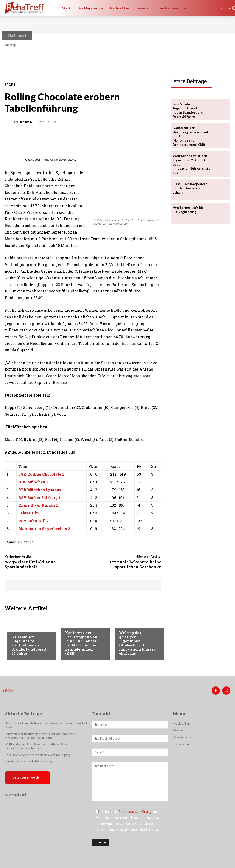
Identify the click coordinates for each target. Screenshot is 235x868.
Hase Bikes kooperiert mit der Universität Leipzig (190, 188)
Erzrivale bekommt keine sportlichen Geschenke (135, 564)
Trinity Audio (49, 159)
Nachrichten (21, 628)
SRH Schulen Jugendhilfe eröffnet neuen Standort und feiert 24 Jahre (29, 645)
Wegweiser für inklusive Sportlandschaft (30, 564)
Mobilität (127, 623)
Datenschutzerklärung (135, 812)
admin (26, 122)
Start (11, 35)
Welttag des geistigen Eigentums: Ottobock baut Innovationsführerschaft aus (137, 643)
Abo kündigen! (15, 794)
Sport (22, 35)
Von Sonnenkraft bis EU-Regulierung (29, 761)
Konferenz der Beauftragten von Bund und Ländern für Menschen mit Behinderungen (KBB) (82, 643)
